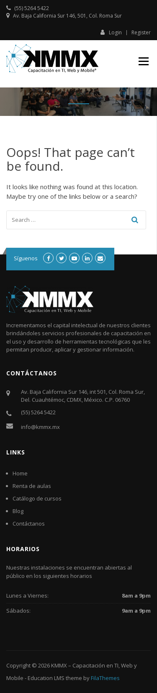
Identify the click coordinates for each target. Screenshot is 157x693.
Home (20, 473)
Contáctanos (29, 523)
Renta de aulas (32, 486)
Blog (18, 511)
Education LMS (46, 678)
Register (141, 32)
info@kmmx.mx (40, 427)
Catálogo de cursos (37, 498)
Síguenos (26, 258)
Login (111, 32)
